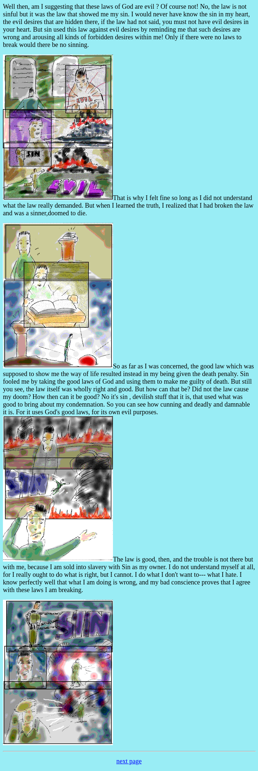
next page (128, 761)
